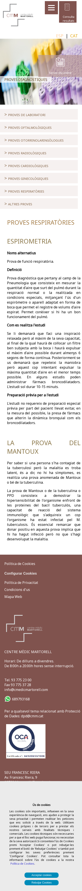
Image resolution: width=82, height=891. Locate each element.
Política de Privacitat (21, 582)
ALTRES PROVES (18, 203)
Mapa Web (13, 596)
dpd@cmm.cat (32, 716)
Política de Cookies (22, 863)
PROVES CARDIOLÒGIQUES (26, 165)
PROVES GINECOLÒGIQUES (26, 178)
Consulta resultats (67, 19)
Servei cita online (60, 73)
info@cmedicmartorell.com (26, 689)
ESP (59, 36)
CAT (74, 36)
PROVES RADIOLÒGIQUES (25, 152)
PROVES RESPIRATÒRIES (24, 191)
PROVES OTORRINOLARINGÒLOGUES (34, 140)
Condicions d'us (17, 589)
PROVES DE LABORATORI (24, 114)
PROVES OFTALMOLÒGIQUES (28, 127)
